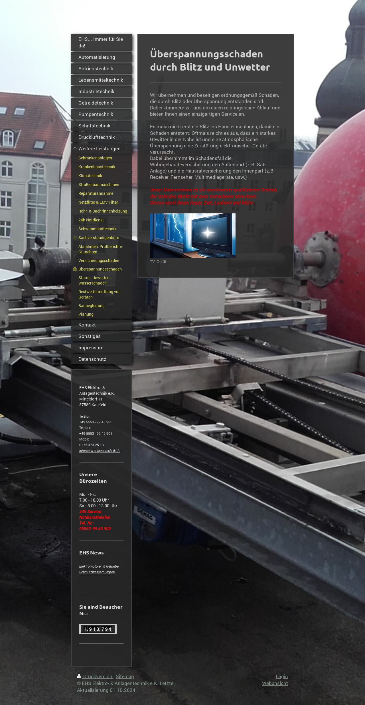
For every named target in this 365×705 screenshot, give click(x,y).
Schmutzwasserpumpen (97, 572)
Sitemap (125, 676)
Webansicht (275, 683)
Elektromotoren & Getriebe (99, 566)
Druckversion (95, 676)
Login (282, 676)
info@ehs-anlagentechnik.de (99, 451)
